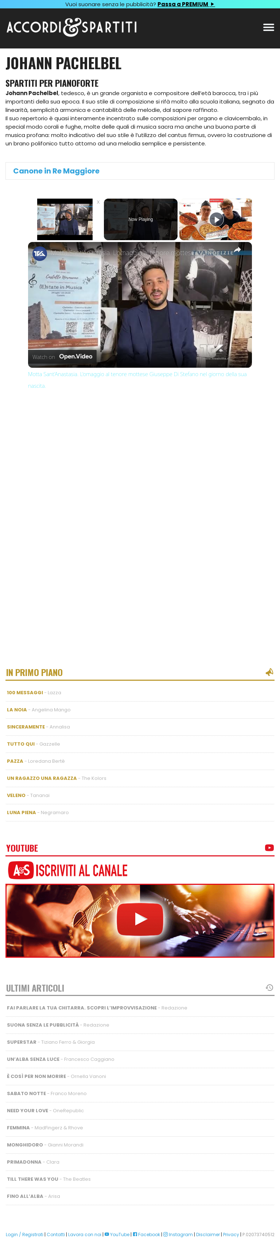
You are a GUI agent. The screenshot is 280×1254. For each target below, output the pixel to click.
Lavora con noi (84, 1234)
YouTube (117, 1234)
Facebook (146, 1234)
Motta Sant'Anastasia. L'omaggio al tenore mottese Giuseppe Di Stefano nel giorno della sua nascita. (139, 253)
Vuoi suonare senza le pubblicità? (140, 4)
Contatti (56, 1234)
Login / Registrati (24, 1234)
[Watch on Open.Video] (62, 357)
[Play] (216, 219)
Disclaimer (208, 1234)
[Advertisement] (139, 466)
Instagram (178, 1234)
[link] (39, 253)
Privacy (231, 1234)
